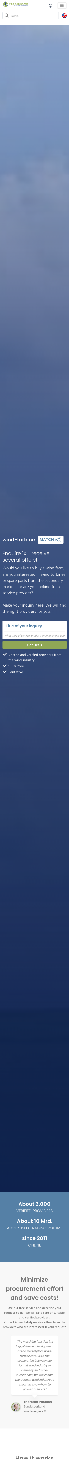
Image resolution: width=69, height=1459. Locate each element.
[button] (64, 15)
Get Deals (34, 645)
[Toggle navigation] (62, 5)
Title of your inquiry (24, 626)
